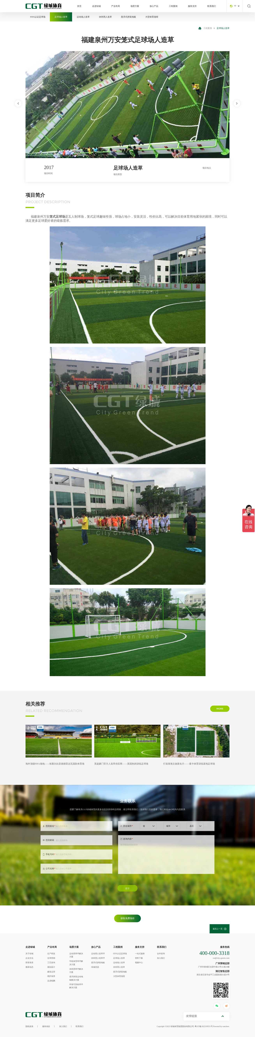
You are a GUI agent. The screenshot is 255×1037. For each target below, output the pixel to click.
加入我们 (63, 1026)
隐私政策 (29, 1026)
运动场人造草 (83, 17)
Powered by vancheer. (221, 1026)
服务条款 (46, 1026)
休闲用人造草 (105, 17)
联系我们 (211, 6)
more (219, 708)
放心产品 (154, 6)
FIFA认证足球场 (37, 17)
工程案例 (173, 6)
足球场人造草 (61, 17)
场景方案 (135, 6)
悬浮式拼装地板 (128, 17)
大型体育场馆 (151, 17)
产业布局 (115, 6)
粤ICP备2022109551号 (204, 1026)
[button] (18, 103)
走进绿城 (96, 6)
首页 (79, 6)
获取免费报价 (128, 918)
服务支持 (192, 6)
